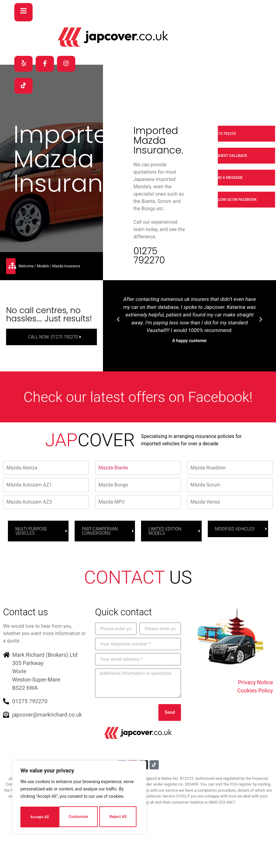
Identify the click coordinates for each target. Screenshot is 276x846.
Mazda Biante (113, 468)
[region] (79, 798)
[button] (118, 320)
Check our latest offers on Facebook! (138, 397)
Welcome (26, 267)
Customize (40, 817)
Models (43, 267)
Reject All (80, 817)
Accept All (119, 817)
